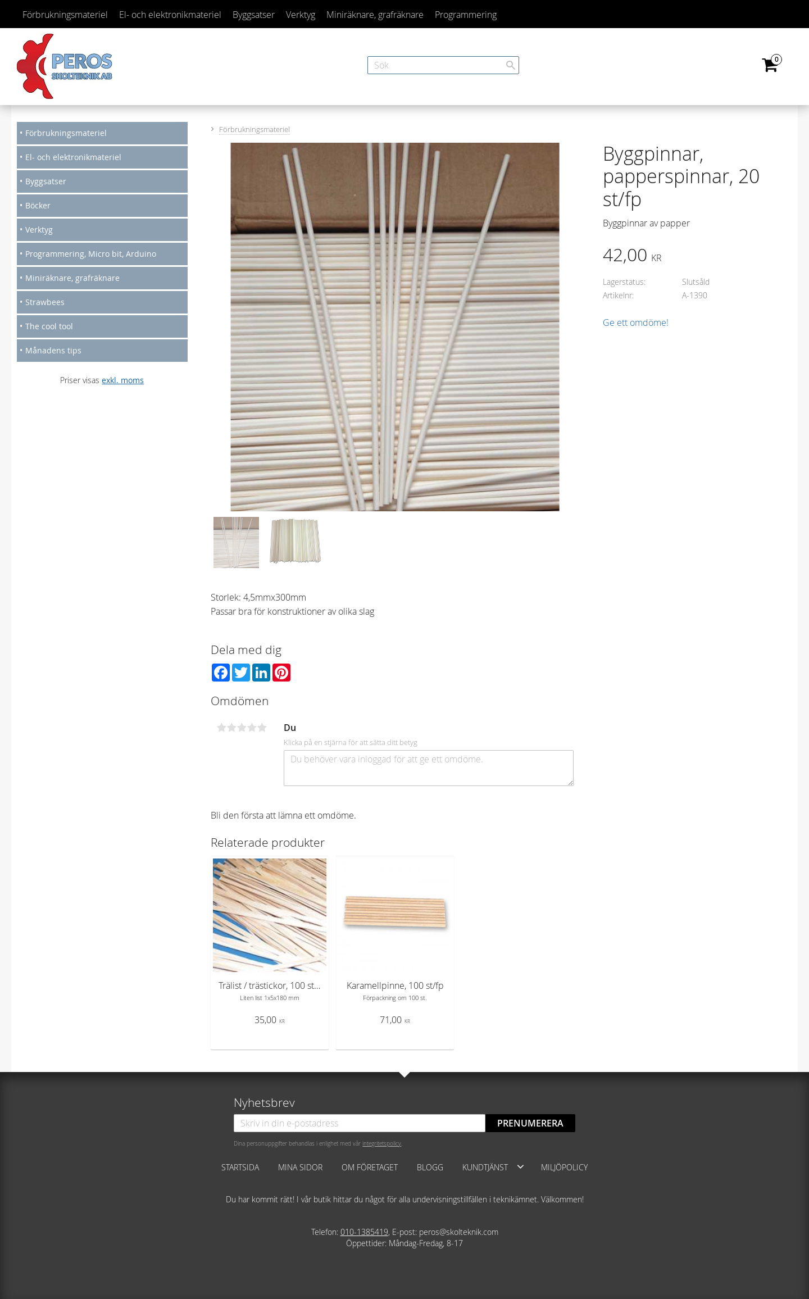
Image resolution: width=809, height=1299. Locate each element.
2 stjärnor (231, 728)
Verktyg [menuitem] (300, 14)
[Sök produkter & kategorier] (443, 65)
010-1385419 (364, 1232)
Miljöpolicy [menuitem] (564, 1167)
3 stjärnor (242, 728)
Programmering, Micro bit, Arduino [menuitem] (90, 253)
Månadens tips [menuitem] (53, 350)
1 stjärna (221, 728)
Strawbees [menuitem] (45, 302)
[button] (520, 1166)
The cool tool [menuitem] (49, 326)
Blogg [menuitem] (430, 1167)
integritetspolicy (381, 1143)
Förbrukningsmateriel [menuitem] (65, 14)
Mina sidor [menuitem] (300, 1167)
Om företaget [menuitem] (370, 1167)
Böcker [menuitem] (38, 205)
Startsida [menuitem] (240, 1167)
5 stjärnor (262, 728)
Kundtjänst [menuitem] (485, 1167)
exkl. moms (123, 380)
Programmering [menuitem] (466, 14)
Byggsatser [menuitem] (254, 14)
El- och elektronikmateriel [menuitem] (170, 14)
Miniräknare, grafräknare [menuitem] (375, 14)
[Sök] (510, 65)
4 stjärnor (252, 728)
